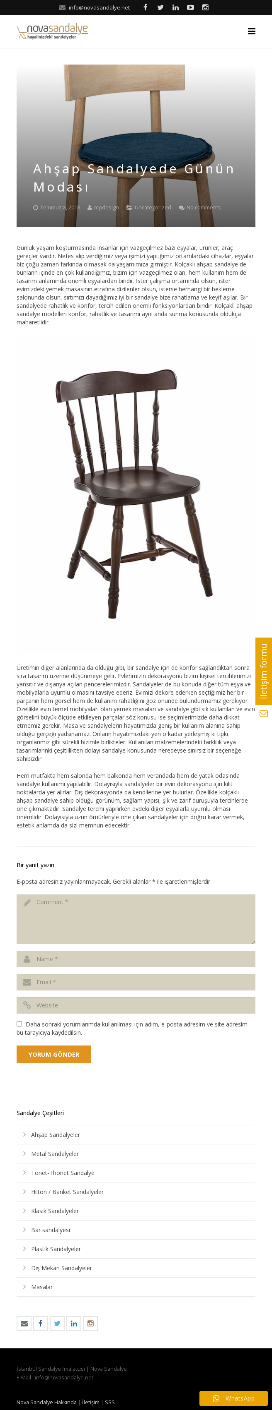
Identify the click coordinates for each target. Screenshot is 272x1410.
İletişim (91, 1402)
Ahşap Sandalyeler (55, 1135)
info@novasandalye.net (99, 7)
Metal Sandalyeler (55, 1154)
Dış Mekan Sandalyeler (61, 1268)
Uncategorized (153, 207)
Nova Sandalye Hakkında (47, 1402)
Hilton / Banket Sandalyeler (67, 1192)
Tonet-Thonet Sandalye (63, 1173)
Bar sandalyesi (50, 1230)
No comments (204, 207)
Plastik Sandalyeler (56, 1249)
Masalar (42, 1287)
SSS (110, 1402)
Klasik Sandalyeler (55, 1211)
